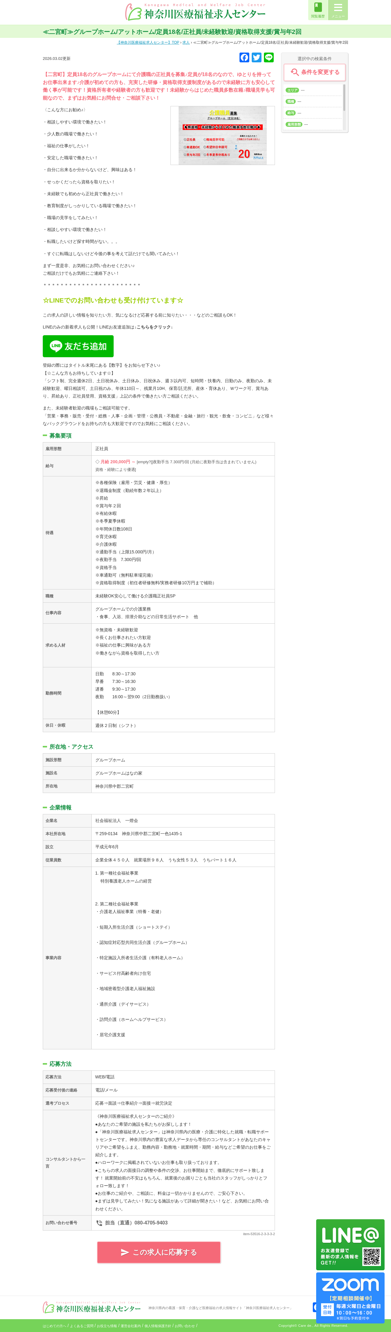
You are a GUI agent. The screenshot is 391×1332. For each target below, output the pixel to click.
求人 (186, 42)
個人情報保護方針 (157, 1326)
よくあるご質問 (81, 1326)
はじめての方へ (54, 1326)
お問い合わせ (185, 1326)
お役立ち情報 (107, 1326)
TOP (148, 42)
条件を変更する (314, 72)
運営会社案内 (131, 1326)
